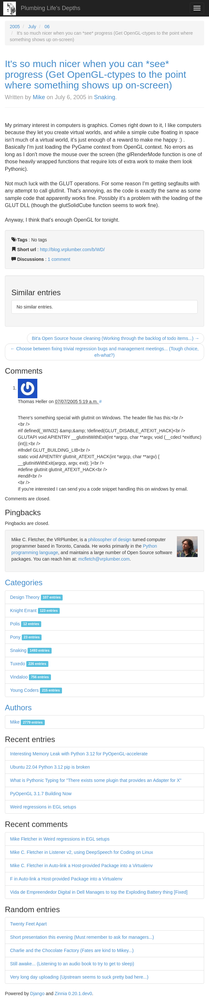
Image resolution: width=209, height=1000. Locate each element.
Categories (24, 582)
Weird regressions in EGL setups (43, 806)
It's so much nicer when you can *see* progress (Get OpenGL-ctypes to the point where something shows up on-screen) (95, 74)
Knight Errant (35, 610)
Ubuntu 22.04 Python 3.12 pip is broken (50, 767)
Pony (26, 637)
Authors (18, 707)
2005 (15, 26)
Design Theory (36, 597)
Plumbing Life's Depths (50, 8)
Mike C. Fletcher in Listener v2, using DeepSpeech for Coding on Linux (81, 852)
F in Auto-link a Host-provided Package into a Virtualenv (66, 878)
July (32, 26)
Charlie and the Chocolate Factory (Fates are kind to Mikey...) (72, 950)
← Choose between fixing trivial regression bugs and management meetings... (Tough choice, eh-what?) (104, 352)
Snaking (104, 97)
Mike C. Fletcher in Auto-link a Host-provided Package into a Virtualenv (81, 865)
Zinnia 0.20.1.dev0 (73, 993)
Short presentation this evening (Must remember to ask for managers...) (82, 937)
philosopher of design (109, 539)
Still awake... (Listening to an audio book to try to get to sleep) (72, 963)
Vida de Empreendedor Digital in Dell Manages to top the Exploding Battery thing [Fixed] (99, 892)
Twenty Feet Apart (28, 923)
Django (37, 993)
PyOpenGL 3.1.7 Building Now (40, 793)
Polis (25, 623)
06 (47, 26)
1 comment (59, 259)
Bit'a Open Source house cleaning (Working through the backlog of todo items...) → (115, 338)
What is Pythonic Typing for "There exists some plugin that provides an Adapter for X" (95, 780)
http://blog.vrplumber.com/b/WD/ (72, 249)
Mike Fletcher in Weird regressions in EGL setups (60, 839)
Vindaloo (30, 677)
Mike (39, 97)
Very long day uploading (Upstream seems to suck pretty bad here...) (79, 977)
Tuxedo (29, 663)
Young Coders (36, 690)
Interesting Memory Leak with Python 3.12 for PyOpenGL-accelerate (79, 753)
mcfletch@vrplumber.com (103, 559)
